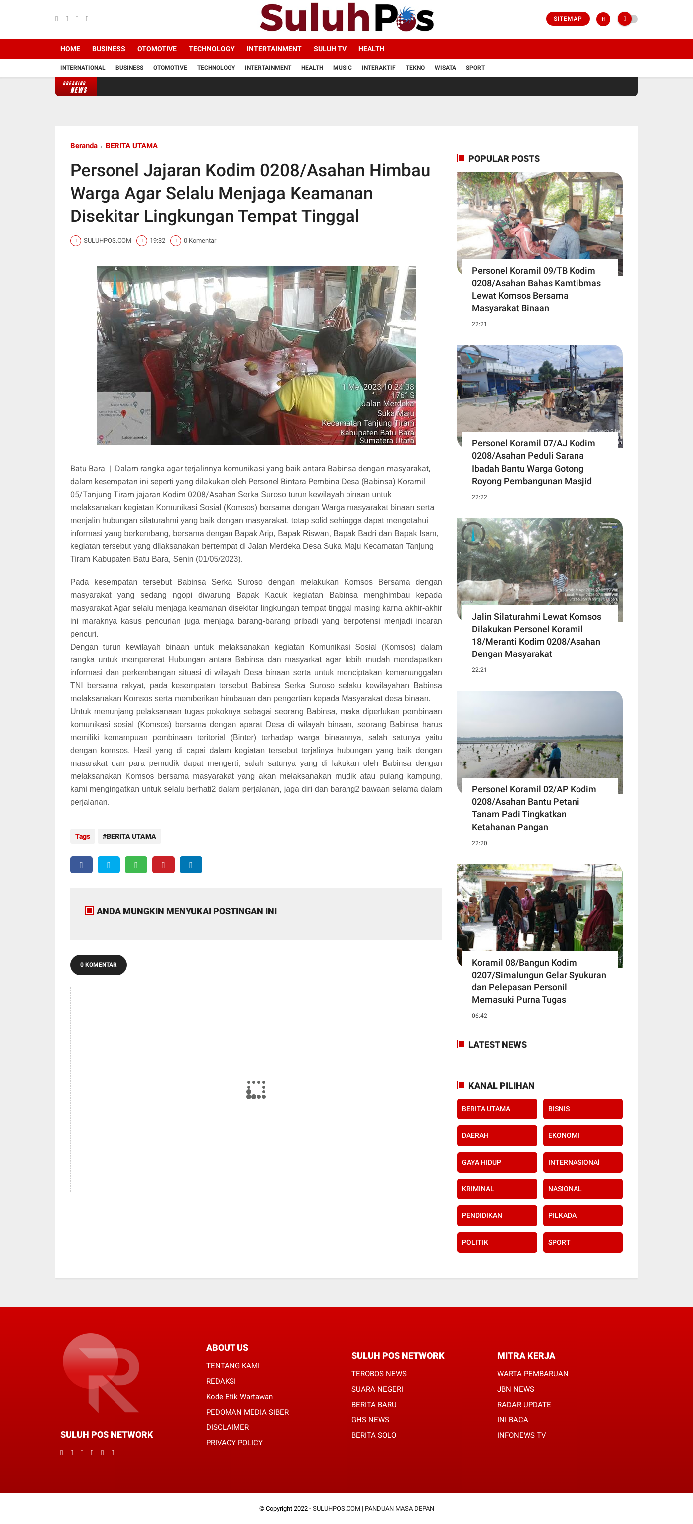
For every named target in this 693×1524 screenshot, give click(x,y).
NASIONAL (565, 1189)
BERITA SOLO (373, 1435)
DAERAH (475, 1135)
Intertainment (274, 49)
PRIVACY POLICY (234, 1442)
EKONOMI (563, 1135)
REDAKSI (221, 1381)
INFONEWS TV (521, 1435)
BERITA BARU (374, 1404)
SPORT (559, 1242)
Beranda (84, 145)
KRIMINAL (478, 1189)
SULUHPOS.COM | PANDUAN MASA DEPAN (373, 1508)
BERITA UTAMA (132, 145)
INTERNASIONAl (574, 1162)
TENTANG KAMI (233, 1365)
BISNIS (559, 1109)
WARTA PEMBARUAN (533, 1373)
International (83, 67)
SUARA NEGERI (377, 1389)
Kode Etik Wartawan (239, 1396)
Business (108, 49)
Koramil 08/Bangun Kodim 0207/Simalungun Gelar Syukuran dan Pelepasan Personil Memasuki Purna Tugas (539, 981)
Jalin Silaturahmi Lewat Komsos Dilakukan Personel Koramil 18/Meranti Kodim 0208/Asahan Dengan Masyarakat (536, 635)
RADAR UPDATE (524, 1404)
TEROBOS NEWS (379, 1373)
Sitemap (568, 18)
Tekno (415, 67)
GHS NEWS (370, 1419)
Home (70, 49)
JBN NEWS (515, 1389)
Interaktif (379, 67)
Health (371, 49)
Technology (212, 49)
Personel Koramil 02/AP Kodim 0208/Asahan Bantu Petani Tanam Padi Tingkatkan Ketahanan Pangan (534, 808)
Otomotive (157, 49)
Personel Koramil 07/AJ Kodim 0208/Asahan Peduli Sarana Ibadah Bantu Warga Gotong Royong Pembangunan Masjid (533, 462)
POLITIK (475, 1242)
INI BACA (512, 1419)
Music (342, 67)
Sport (475, 67)
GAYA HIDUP (481, 1162)
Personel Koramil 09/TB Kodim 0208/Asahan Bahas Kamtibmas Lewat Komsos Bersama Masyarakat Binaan (536, 289)
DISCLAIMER (227, 1427)
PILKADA (562, 1215)
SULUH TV (330, 49)
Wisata (445, 67)
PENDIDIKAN (482, 1215)
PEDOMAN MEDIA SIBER (247, 1412)
